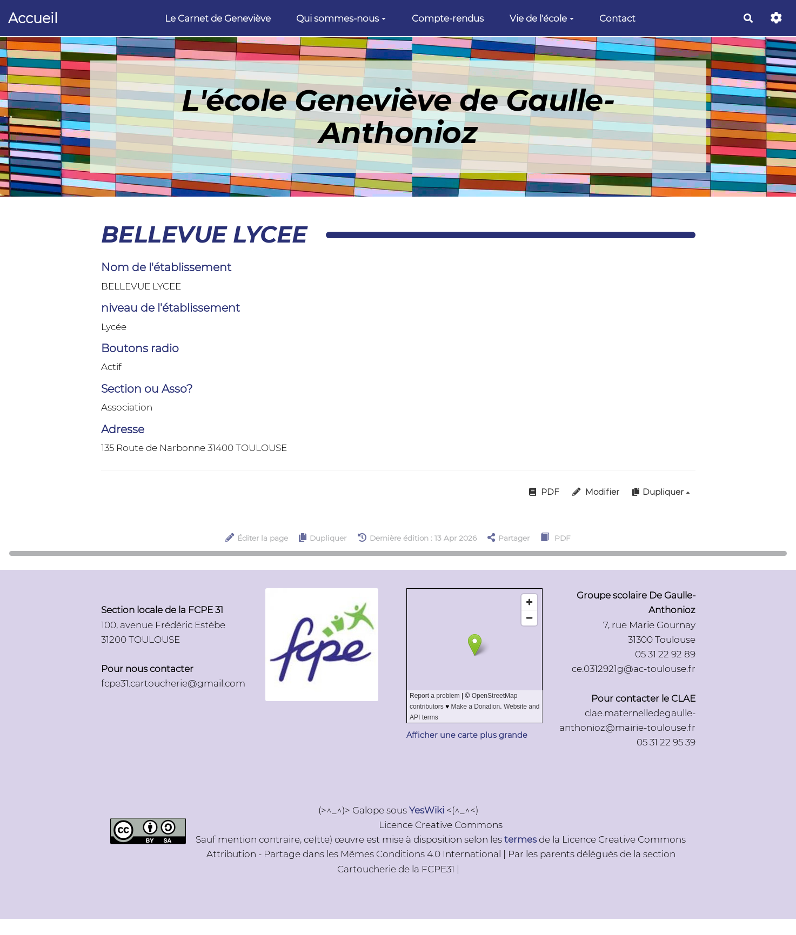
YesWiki (426, 810)
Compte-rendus (448, 18)
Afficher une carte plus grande (466, 735)
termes (520, 839)
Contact (617, 18)
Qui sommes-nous (341, 18)
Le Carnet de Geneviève (218, 18)
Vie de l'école (542, 18)
